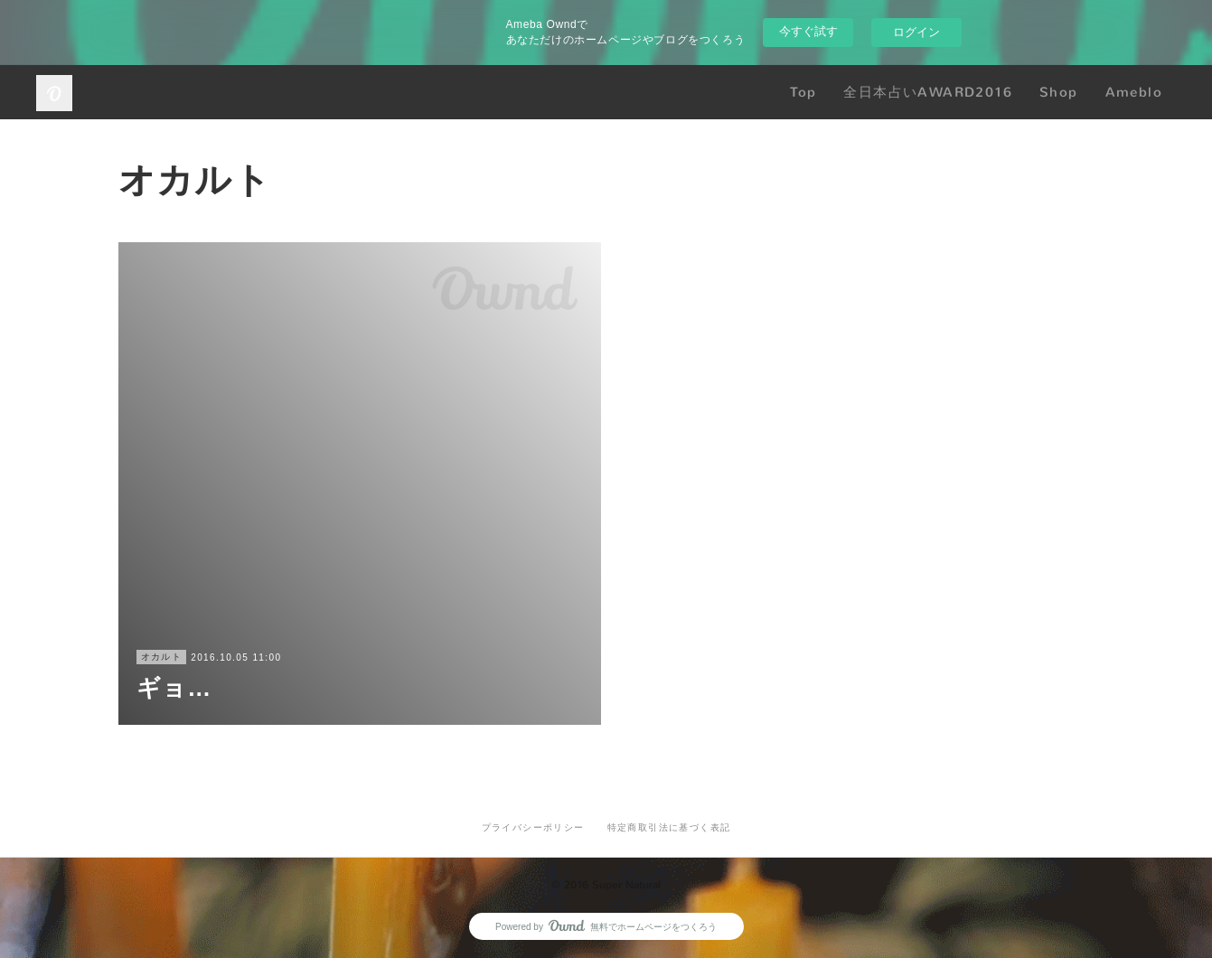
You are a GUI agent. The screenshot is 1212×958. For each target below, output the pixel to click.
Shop (1058, 92)
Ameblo (1133, 92)
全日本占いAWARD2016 (927, 92)
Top (803, 92)
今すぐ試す (808, 31)
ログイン (916, 32)
